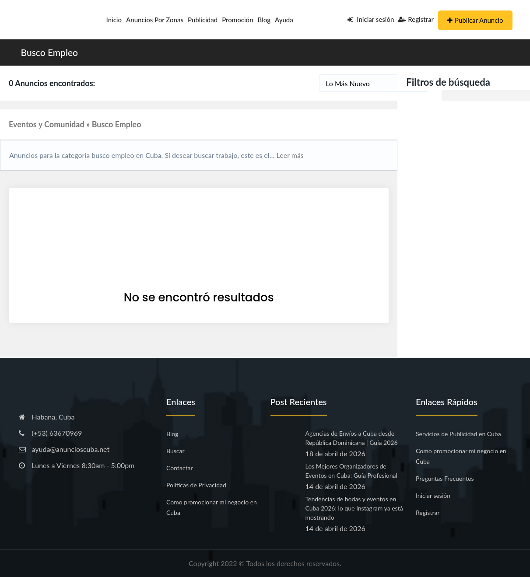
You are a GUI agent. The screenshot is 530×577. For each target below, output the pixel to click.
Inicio (114, 20)
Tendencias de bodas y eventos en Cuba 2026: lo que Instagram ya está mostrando (354, 508)
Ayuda (284, 20)
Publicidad (203, 20)
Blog (264, 20)
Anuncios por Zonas (154, 20)
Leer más (289, 155)
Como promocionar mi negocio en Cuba (211, 507)
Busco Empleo (49, 52)
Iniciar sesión (370, 19)
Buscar (175, 451)
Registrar (416, 19)
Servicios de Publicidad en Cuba (458, 433)
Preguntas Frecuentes (445, 478)
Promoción (237, 20)
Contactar (179, 468)
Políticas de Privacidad (196, 485)
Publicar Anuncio (475, 20)
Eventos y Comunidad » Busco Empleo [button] (75, 124)
